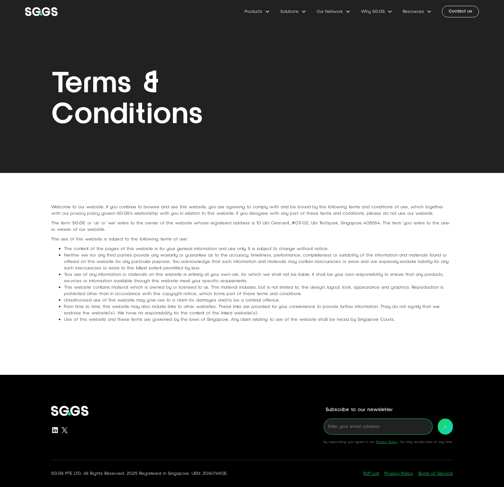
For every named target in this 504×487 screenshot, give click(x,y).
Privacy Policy (387, 442)
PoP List (371, 473)
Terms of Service (435, 473)
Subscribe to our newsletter (359, 409)
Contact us (460, 11)
